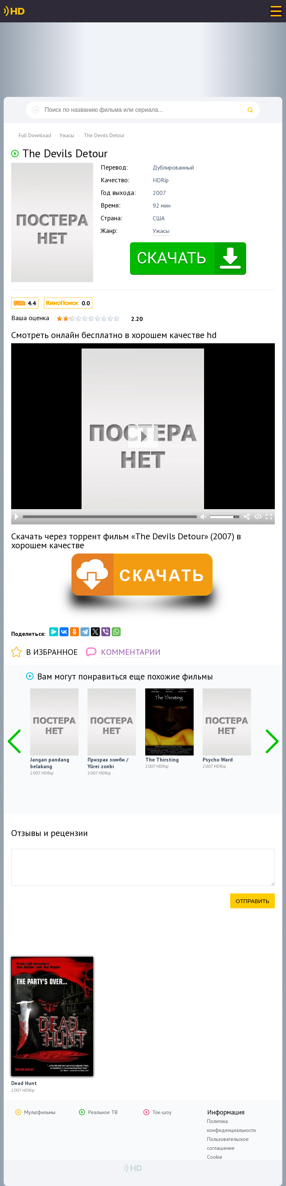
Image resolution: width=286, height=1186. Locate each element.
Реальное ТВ (103, 1112)
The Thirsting (162, 759)
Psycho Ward (218, 759)
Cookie (214, 1157)
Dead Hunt (24, 1083)
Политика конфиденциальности (231, 1125)
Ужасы (161, 230)
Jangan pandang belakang (49, 763)
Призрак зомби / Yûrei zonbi (108, 763)
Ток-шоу (162, 1112)
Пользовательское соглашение (228, 1143)
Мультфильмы (39, 1112)
